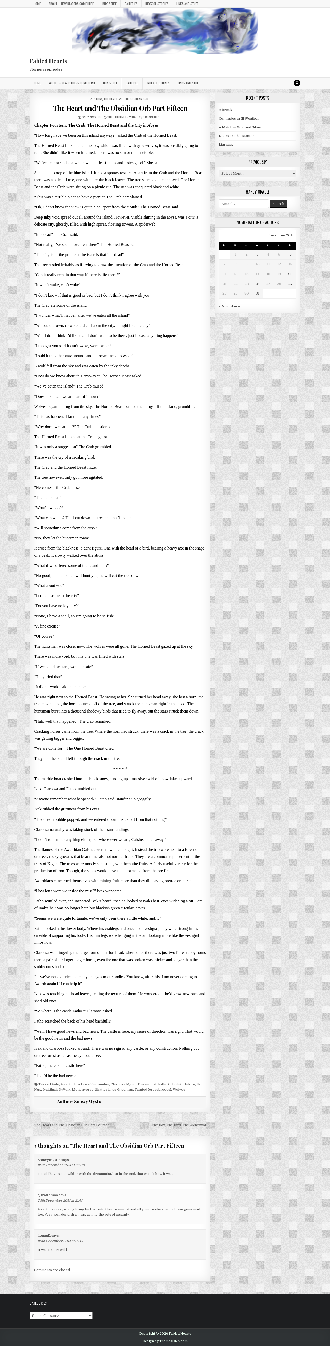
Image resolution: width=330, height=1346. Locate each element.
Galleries (131, 3)
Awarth (66, 1084)
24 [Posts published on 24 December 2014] (258, 284)
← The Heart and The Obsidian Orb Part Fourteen (71, 1125)
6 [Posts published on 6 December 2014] (291, 254)
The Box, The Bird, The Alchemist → (181, 1125)
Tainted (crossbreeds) (153, 1090)
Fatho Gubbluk (170, 1084)
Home (37, 3)
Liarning (226, 144)
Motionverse (83, 1090)
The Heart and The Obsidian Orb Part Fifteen (120, 108)
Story (98, 99)
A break (225, 110)
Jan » (235, 306)
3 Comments (151, 117)
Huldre (189, 1084)
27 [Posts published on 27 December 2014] (290, 284)
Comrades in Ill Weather (239, 118)
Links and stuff (187, 3)
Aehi (55, 1084)
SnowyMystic (91, 117)
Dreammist (147, 1084)
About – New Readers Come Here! (71, 3)
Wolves (179, 1090)
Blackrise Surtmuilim (91, 1084)
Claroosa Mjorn (123, 1084)
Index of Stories (156, 3)
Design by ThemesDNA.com (165, 1341)
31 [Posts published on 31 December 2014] (257, 293)
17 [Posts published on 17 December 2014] (257, 274)
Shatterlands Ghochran (114, 1090)
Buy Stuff (109, 3)
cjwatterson (48, 1195)
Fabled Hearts (48, 61)
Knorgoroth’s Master (236, 136)
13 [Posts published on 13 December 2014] (290, 264)
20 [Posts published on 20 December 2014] (290, 274)
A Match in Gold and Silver (240, 127)
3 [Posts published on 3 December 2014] (258, 254)
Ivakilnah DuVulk (56, 1090)
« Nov (224, 306)
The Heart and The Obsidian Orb (126, 99)
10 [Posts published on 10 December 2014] (258, 264)
